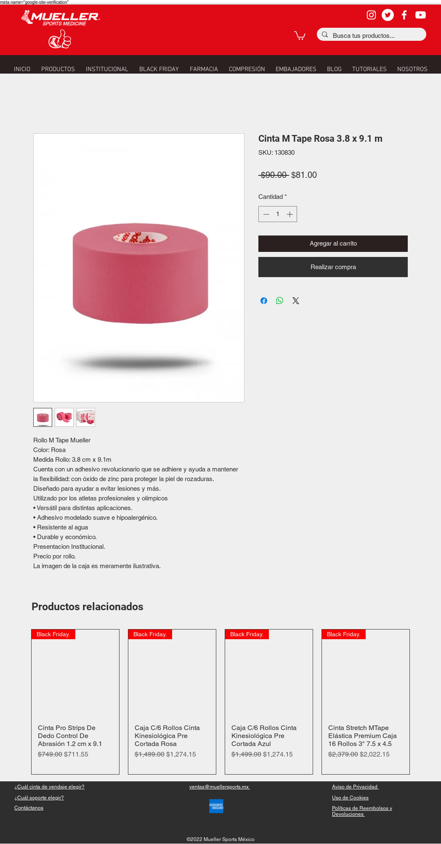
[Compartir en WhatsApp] (280, 301)
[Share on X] (296, 301)
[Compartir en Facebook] (264, 301)
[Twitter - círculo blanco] (388, 15)
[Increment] (290, 214)
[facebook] (404, 15)
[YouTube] (420, 15)
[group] (220, 702)
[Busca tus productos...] (371, 35)
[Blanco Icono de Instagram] (371, 15)
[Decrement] (265, 214)
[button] (300, 35)
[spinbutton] (278, 214)
